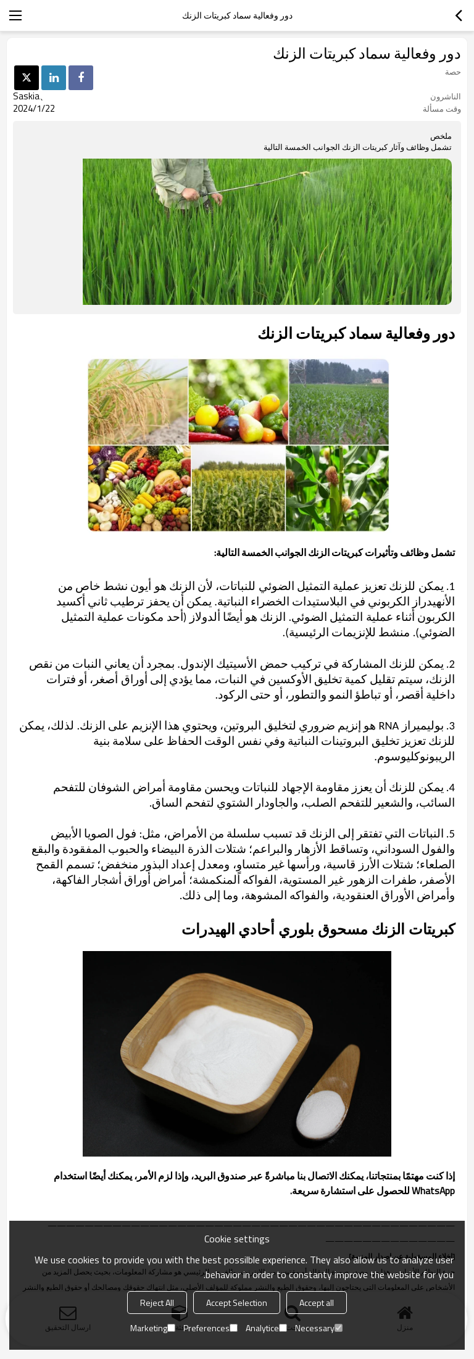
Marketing (152, 1327)
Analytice (266, 1327)
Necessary (319, 1327)
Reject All (157, 1302)
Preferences (210, 1327)
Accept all (316, 1302)
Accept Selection (236, 1302)
